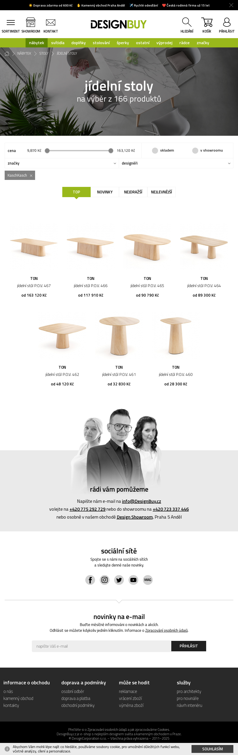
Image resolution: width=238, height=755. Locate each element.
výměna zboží (131, 705)
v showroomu (211, 150)
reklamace (128, 691)
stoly (44, 53)
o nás (8, 691)
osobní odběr (72, 691)
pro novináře (188, 698)
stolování (101, 43)
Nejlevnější (161, 192)
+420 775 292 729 (87, 509)
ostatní (142, 43)
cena (12, 150)
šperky (123, 43)
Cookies (163, 729)
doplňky (78, 43)
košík (206, 26)
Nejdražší (133, 192)
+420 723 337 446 (171, 509)
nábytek (36, 43)
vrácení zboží (130, 698)
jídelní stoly (67, 53)
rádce (184, 43)
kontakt (50, 31)
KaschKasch (17, 175)
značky (203, 43)
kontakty (11, 705)
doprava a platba (75, 698)
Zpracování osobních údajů (166, 630)
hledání (187, 31)
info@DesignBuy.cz (141, 501)
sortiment (11, 31)
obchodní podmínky (78, 705)
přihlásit (227, 31)
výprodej (164, 43)
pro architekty (189, 691)
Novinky (105, 192)
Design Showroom (135, 516)
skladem (167, 150)
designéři (130, 163)
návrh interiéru (189, 705)
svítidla (57, 43)
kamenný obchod (18, 698)
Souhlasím (212, 749)
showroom (30, 31)
